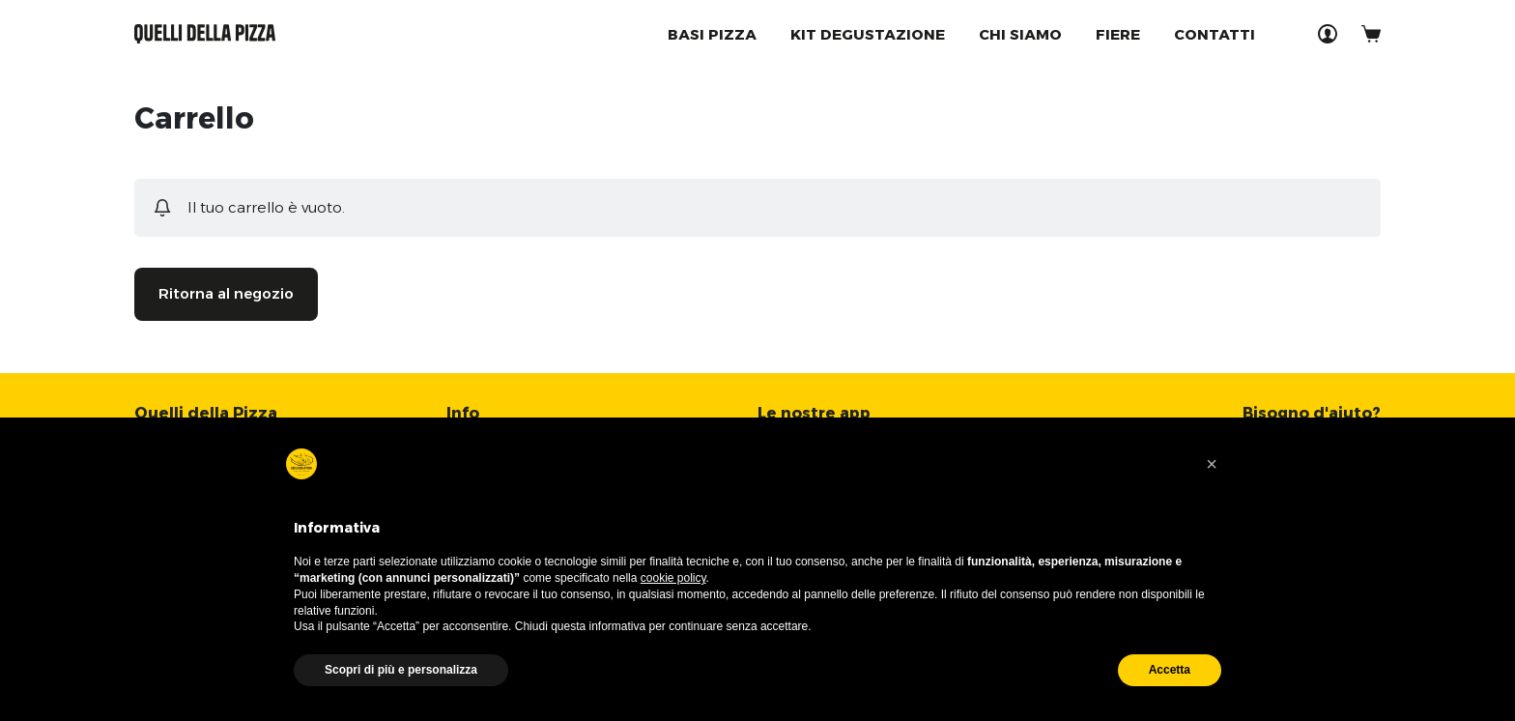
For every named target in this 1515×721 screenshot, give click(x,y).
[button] (1211, 463)
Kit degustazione (867, 34)
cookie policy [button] (673, 578)
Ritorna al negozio (226, 293)
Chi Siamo (1020, 34)
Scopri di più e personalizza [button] (401, 670)
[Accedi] (1327, 33)
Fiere (1118, 34)
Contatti (1214, 34)
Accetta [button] (1169, 670)
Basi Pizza (712, 34)
